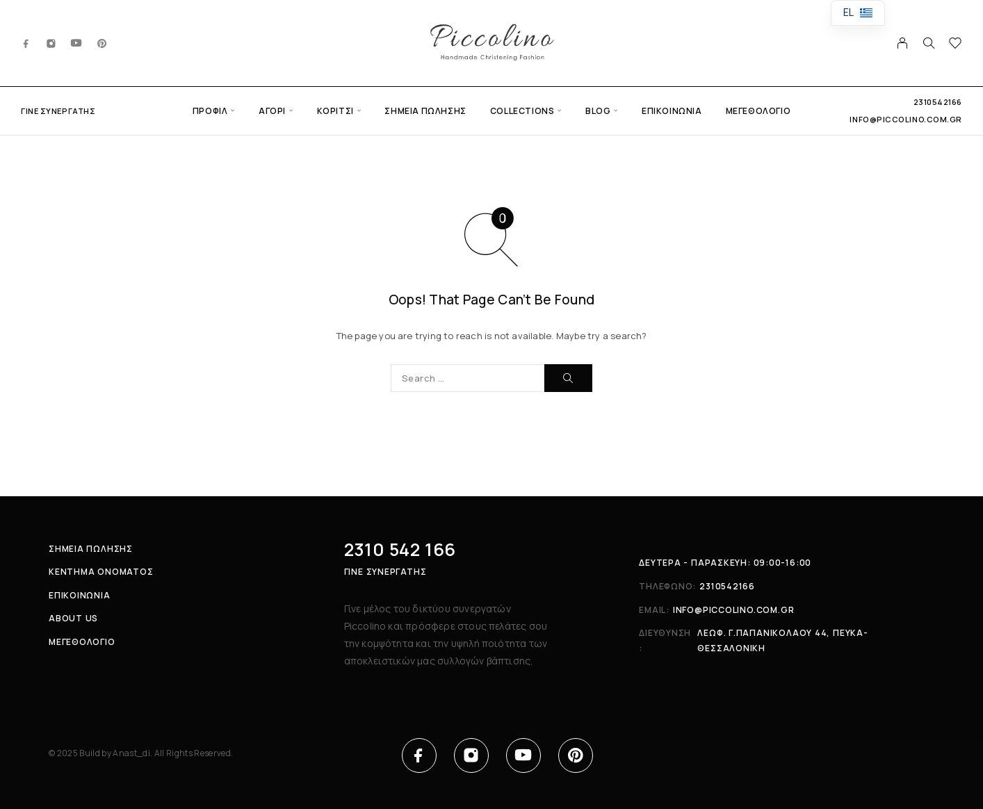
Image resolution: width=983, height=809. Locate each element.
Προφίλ (210, 111)
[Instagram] (51, 43)
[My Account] (902, 43)
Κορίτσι (335, 111)
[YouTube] (76, 43)
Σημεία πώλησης (425, 111)
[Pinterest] (102, 43)
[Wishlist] (955, 44)
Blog (597, 111)
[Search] (929, 43)
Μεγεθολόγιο (758, 111)
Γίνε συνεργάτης (58, 111)
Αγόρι (272, 111)
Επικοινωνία (672, 111)
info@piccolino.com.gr (906, 119)
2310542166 (938, 102)
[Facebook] (26, 43)
